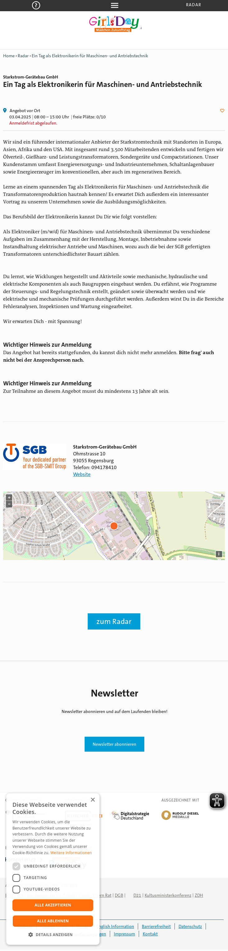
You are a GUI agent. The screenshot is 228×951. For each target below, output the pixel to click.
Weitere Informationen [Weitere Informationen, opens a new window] (71, 852)
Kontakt (150, 934)
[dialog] (53, 869)
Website (82, 474)
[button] (52, 935)
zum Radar (114, 621)
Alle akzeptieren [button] (53, 905)
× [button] (92, 800)
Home (9, 56)
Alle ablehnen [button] (53, 921)
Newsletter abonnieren (114, 744)
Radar (193, 4)
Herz (223, 110)
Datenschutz (190, 926)
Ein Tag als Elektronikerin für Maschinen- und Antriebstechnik (90, 56)
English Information (115, 926)
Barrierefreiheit (156, 926)
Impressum (124, 934)
